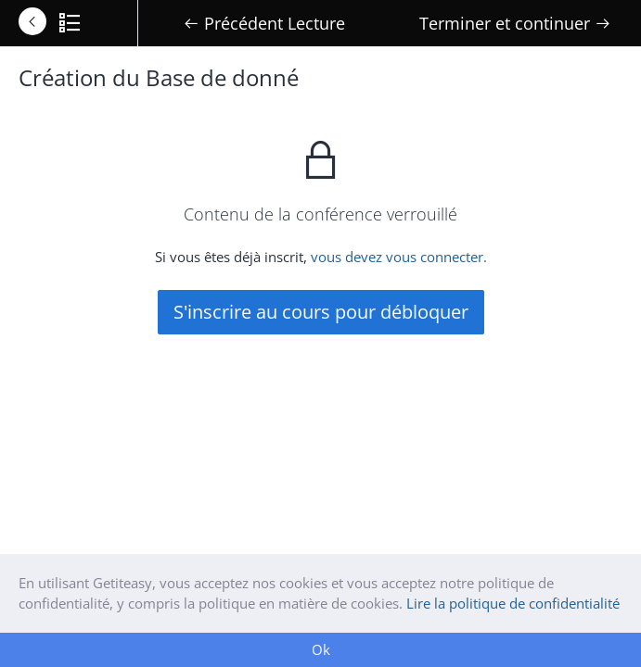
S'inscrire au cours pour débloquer (320, 311)
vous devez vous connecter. (399, 256)
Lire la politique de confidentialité (513, 603)
